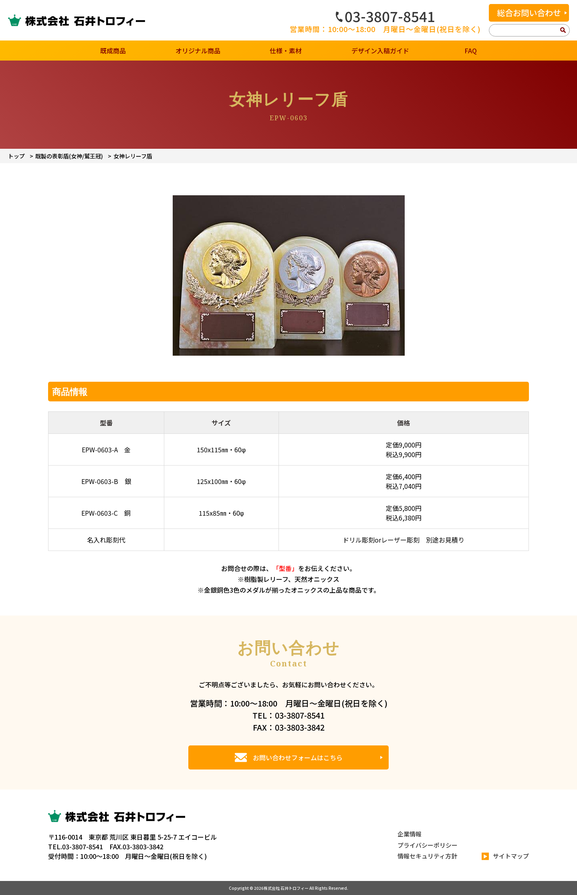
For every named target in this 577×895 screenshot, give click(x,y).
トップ (16, 156)
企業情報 (409, 834)
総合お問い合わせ (529, 12)
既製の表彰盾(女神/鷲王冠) (69, 156)
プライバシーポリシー (427, 845)
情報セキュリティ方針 (427, 856)
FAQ (470, 50)
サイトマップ (505, 856)
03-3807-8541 (385, 16)
